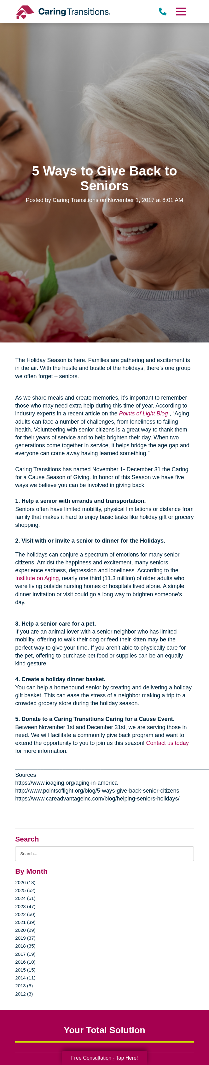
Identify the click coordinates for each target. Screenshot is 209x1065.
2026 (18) (25, 882)
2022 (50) (25, 914)
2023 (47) (25, 906)
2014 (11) (25, 977)
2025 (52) (25, 890)
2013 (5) (24, 985)
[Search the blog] (104, 853)
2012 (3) (24, 994)
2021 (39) (25, 922)
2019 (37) (25, 938)
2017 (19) (25, 954)
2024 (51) (25, 898)
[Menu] (180, 11)
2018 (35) (25, 946)
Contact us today (167, 743)
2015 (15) (25, 970)
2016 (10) (25, 962)
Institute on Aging (37, 578)
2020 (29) (25, 930)
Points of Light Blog (143, 413)
